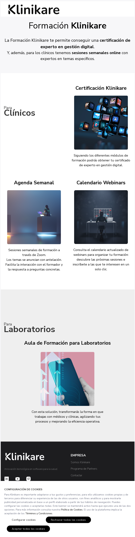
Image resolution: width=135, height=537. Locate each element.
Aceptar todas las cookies (28, 528)
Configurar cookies (24, 519)
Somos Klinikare (80, 462)
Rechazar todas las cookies (68, 519)
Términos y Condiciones (38, 513)
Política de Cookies (72, 509)
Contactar (76, 475)
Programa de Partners (84, 469)
